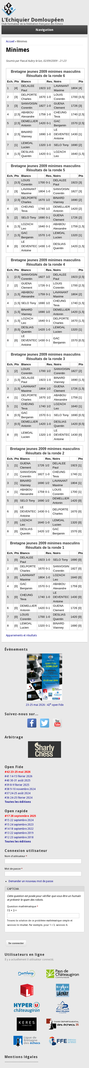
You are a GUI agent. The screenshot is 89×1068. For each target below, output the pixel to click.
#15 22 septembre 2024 (19, 820)
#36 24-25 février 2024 (18, 797)
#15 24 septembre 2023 (19, 824)
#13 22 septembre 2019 (19, 833)
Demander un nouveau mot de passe (31, 881)
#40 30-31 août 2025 (17, 780)
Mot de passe (13, 868)
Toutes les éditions (18, 801)
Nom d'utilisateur (16, 856)
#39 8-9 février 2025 (17, 784)
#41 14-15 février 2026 (18, 776)
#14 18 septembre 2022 (19, 828)
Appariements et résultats (21, 635)
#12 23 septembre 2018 (19, 837)
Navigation (44, 30)
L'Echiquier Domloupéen (33, 20)
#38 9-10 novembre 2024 (20, 789)
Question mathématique (22, 906)
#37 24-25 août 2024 (17, 793)
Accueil (10, 41)
